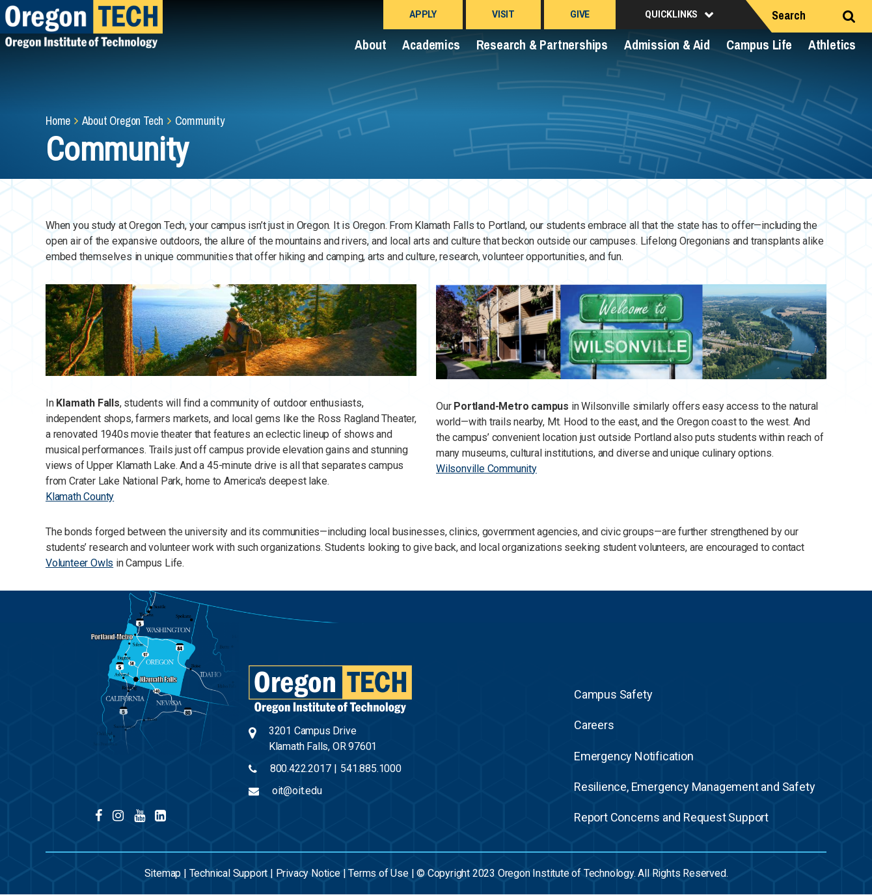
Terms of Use (378, 873)
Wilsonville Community (486, 468)
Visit (503, 14)
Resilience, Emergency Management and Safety (694, 787)
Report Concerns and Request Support (671, 817)
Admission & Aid (667, 44)
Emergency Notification (634, 756)
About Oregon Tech (123, 121)
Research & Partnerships (542, 44)
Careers (594, 725)
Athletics (832, 44)
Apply (423, 14)
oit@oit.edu (297, 790)
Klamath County (80, 496)
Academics (430, 44)
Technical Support (228, 873)
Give (580, 14)
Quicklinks (671, 14)
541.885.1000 (371, 768)
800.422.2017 (300, 768)
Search (789, 15)
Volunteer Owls (79, 563)
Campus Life (759, 44)
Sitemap (163, 873)
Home (58, 121)
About (370, 44)
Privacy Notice (308, 873)
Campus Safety (613, 694)
